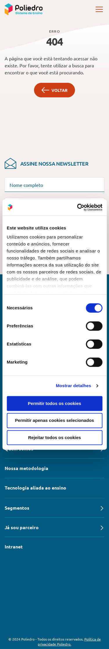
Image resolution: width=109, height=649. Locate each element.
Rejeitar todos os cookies (54, 437)
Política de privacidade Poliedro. (69, 641)
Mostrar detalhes (73, 385)
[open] (100, 9)
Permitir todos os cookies (54, 403)
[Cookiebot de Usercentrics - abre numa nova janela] (77, 207)
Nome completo (26, 184)
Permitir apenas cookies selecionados (54, 420)
